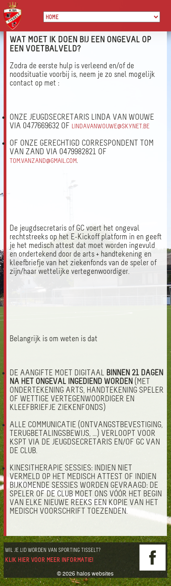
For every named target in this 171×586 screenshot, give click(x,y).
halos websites (95, 573)
